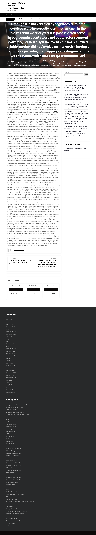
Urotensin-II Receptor (12, 518)
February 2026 (10, 327)
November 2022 (11, 373)
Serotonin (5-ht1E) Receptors (15, 494)
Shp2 (7, 497)
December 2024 (11, 348)
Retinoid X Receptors (12, 492)
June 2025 (9, 336)
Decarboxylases (11, 426)
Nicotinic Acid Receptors (13, 458)
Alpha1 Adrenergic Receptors (15, 412)
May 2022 (9, 385)
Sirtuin (8, 504)
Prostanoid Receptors (12, 482)
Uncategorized (10, 516)
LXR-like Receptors (12, 451)
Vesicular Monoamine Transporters (16, 521)
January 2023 (10, 368)
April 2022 (9, 387)
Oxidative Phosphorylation (14, 470)
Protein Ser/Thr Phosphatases (15, 487)
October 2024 (10, 353)
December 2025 (11, 331)
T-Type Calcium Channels (14, 509)
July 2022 (9, 380)
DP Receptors (10, 429)
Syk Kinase (9, 506)
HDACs (8, 439)
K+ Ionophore (10, 446)
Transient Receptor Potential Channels (16, 289)
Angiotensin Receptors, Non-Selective (17, 414)
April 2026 (9, 322)
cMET (8, 417)
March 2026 (9, 324)
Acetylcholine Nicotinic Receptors (16, 407)
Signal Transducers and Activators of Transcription (21, 501)
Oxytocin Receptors (12, 472)
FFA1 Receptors (10, 431)
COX (7, 419)
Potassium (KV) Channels (13, 477)
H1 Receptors (10, 436)
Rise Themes (91, 533)
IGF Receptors (10, 443)
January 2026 (10, 329)
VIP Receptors (10, 523)
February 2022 (10, 392)
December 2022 (11, 370)
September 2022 (11, 377)
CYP (7, 422)
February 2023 (10, 365)
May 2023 (9, 358)
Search (66, 72)
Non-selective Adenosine (13, 463)
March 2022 (9, 389)
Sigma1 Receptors (11, 499)
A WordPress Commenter (72, 148)
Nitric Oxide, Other (11, 460)
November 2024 (11, 351)
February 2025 (10, 344)
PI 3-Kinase (9, 475)
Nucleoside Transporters (13, 465)
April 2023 (9, 360)
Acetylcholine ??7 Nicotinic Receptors (17, 405)
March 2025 (9, 341)
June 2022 (9, 382)
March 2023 (9, 363)
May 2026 (9, 319)
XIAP (7, 526)
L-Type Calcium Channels (14, 448)
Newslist (78, 533)
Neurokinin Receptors (12, 455)
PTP (7, 489)
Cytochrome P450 (11, 424)
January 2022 (10, 394)
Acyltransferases (11, 410)
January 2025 (10, 346)
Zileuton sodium (48, 102)
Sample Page (10, 15)
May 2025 (9, 339)
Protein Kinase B (11, 484)
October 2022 (10, 375)
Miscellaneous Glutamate (13, 453)
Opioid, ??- (9, 468)
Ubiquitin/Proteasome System (15, 513)
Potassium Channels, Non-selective (16, 480)
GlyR (7, 434)
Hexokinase (9, 441)
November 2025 (11, 334)
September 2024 (11, 356)
